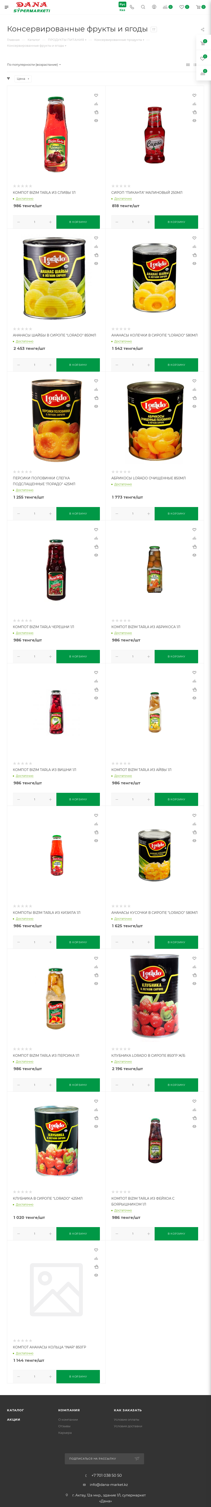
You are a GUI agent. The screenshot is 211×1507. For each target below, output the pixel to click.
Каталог (15, 1406)
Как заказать (128, 1406)
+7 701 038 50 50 (106, 1471)
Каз (121, 10)
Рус (121, 4)
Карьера (65, 1428)
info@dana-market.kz (109, 1480)
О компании (68, 1415)
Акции (13, 1415)
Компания (69, 1406)
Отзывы (64, 1422)
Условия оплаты (126, 1415)
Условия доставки (128, 1422)
